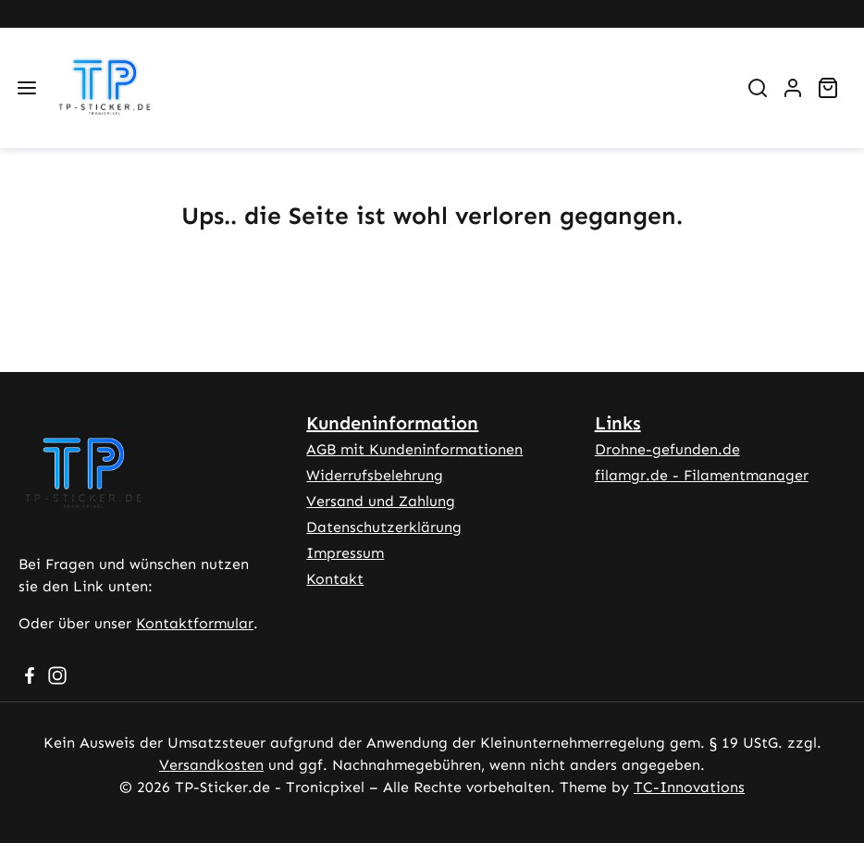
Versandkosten (211, 765)
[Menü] (26, 87)
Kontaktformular (194, 623)
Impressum (345, 553)
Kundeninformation (392, 423)
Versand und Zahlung (380, 501)
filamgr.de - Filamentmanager (701, 475)
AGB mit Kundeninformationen (414, 449)
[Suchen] (757, 87)
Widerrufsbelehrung (374, 475)
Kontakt (335, 579)
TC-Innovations (689, 787)
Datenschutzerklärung (384, 527)
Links (618, 423)
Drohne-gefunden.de (667, 449)
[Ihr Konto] (792, 87)
